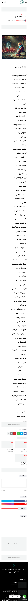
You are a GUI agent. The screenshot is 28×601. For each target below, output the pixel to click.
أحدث (24, 490)
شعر (16, 14)
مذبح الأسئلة (24, 463)
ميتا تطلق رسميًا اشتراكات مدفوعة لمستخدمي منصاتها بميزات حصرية (10, 592)
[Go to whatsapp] (24, 596)
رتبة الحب (24, 449)
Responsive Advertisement (14, 9)
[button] (26, 2)
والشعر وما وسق (9, 449)
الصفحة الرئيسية (22, 14)
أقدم (3, 490)
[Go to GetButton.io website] (24, 599)
